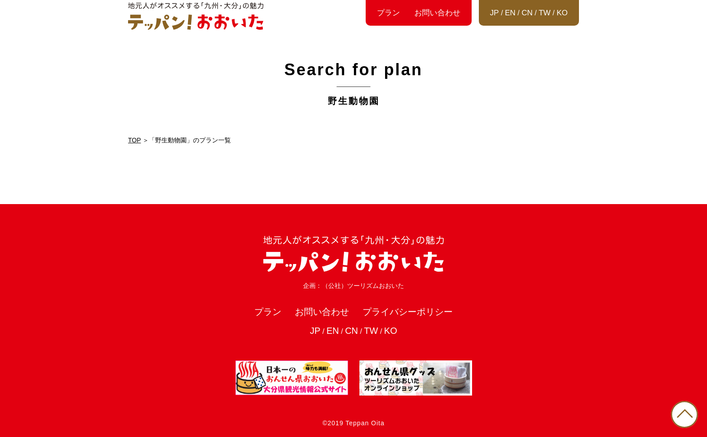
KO (562, 13)
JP (494, 13)
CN (527, 13)
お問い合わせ (437, 13)
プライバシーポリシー (408, 312)
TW (545, 13)
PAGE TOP (684, 414)
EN (510, 13)
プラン (388, 13)
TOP (134, 140)
